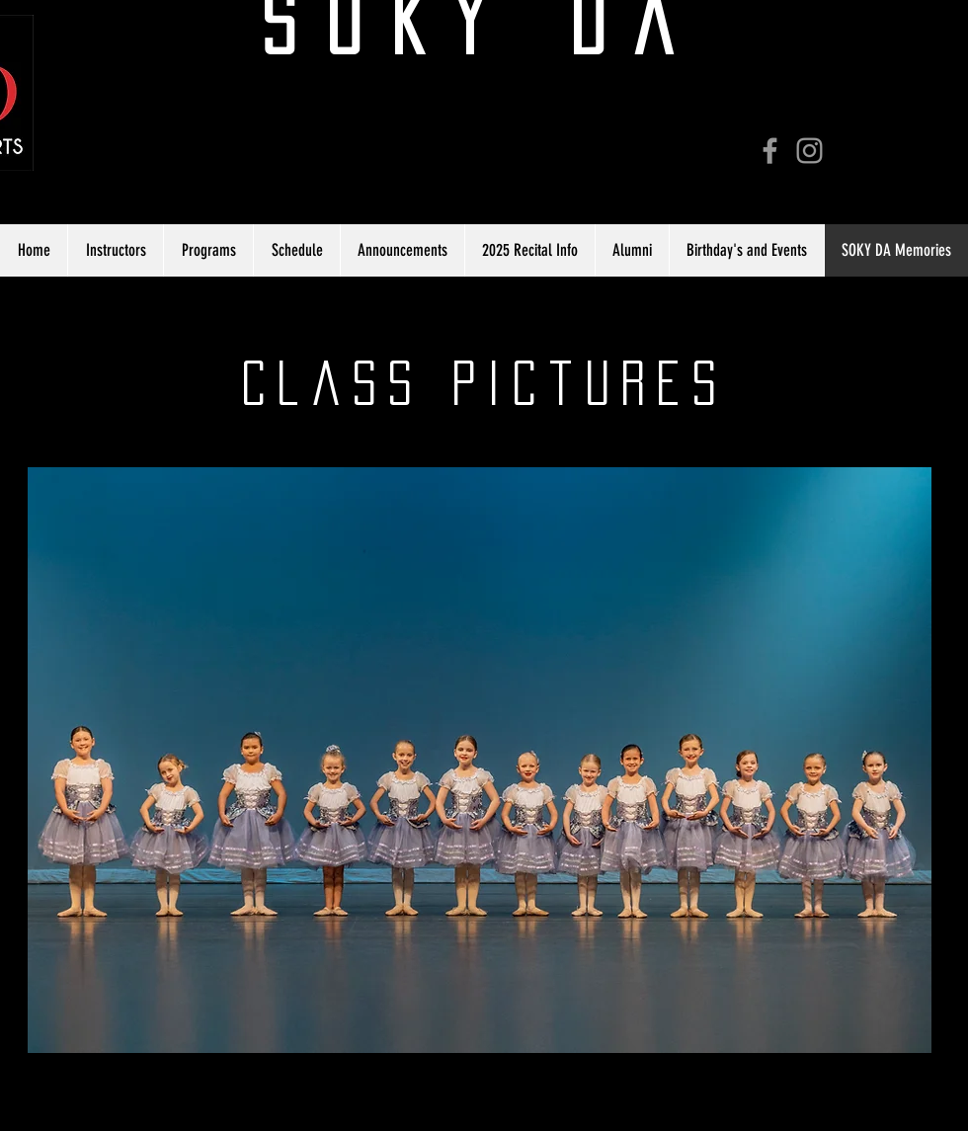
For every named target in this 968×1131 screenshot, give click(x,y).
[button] (479, 760)
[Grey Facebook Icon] (770, 150)
